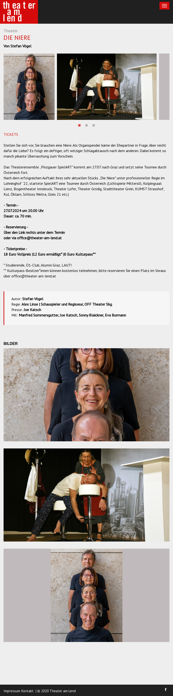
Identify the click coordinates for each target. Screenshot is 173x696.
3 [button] (93, 124)
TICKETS (11, 134)
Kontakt (27, 691)
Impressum (12, 691)
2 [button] (86, 124)
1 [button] (79, 124)
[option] (29, 87)
